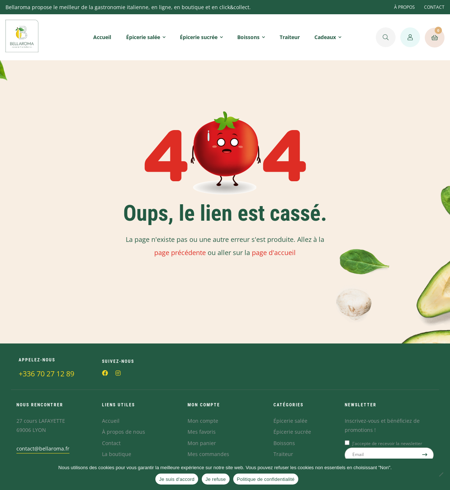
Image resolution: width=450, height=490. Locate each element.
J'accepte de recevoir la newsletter (387, 443)
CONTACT (434, 7)
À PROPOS (404, 7)
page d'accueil (274, 252)
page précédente (180, 252)
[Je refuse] (441, 474)
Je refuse (215, 479)
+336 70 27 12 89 (46, 374)
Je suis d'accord (176, 479)
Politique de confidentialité (266, 479)
